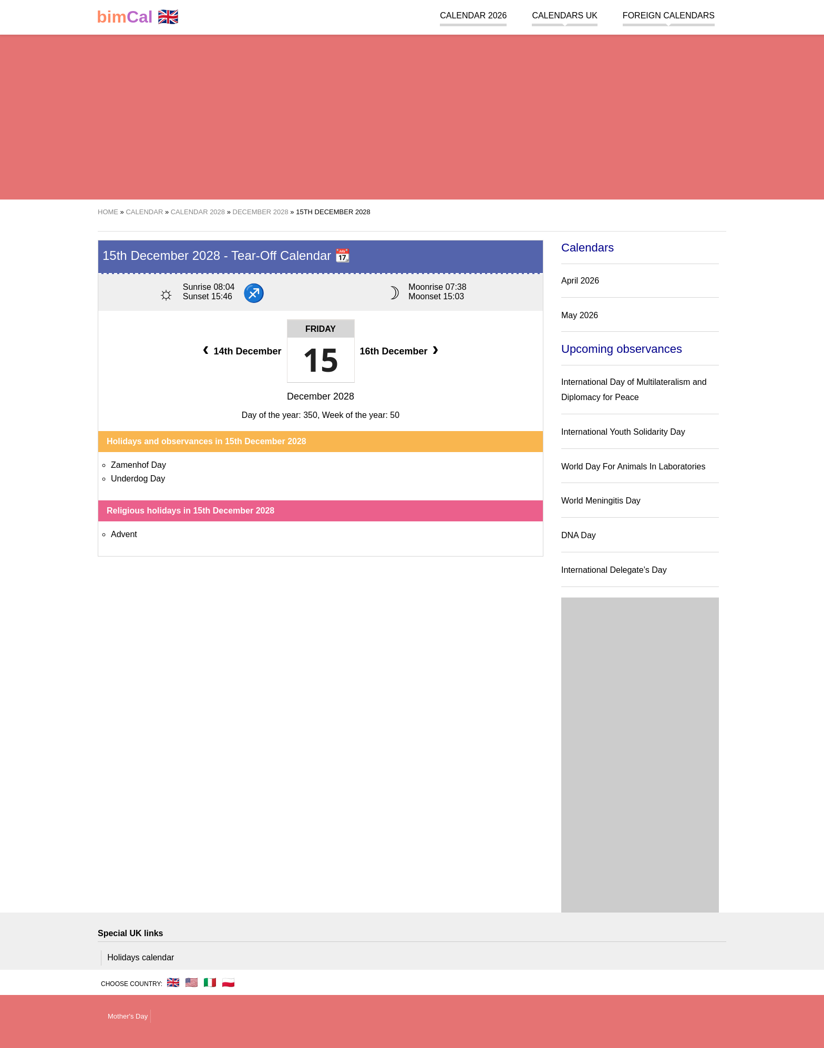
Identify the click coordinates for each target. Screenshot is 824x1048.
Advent (124, 534)
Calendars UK (564, 15)
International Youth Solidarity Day (623, 431)
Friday (320, 328)
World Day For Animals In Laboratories (633, 466)
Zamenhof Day (138, 464)
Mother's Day (128, 1016)
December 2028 (320, 396)
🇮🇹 (210, 982)
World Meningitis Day (601, 500)
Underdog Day (138, 478)
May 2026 (579, 315)
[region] (412, 116)
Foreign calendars (669, 15)
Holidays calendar (140, 957)
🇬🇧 (138, 17)
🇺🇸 (191, 982)
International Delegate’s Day (614, 569)
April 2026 (580, 280)
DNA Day (578, 535)
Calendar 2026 (473, 15)
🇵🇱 (228, 982)
